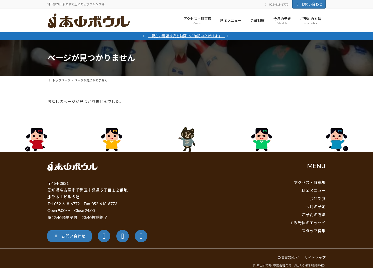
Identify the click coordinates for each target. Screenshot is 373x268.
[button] (69, 236)
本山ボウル (264, 265)
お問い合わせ (309, 4)
